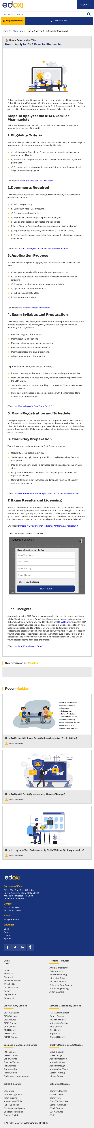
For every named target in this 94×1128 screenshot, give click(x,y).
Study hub (8, 977)
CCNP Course (56, 1108)
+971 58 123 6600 (12, 910)
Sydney (7, 938)
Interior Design (56, 1076)
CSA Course (10, 1026)
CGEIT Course (11, 1037)
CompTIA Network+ (58, 1105)
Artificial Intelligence (59, 968)
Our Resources (11, 987)
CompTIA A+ (55, 1098)
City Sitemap (10, 994)
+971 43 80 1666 (12, 908)
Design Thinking (57, 1072)
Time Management (13, 1094)
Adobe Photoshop (58, 1059)
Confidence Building (13, 1112)
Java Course (55, 1026)
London (7, 935)
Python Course (56, 1016)
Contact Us (9, 998)
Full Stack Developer (59, 1012)
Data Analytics (56, 971)
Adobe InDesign (57, 1065)
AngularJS (54, 1033)
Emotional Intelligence (14, 1108)
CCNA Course (56, 1112)
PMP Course (10, 1052)
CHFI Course (10, 1033)
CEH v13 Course (11, 1012)
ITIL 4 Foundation (57, 981)
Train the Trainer (11, 1062)
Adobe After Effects (58, 1069)
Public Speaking (11, 1105)
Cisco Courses (56, 1094)
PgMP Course (10, 1072)
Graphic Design (56, 1052)
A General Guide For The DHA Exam (35, 180)
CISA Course (10, 1019)
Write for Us (9, 984)
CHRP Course (10, 1059)
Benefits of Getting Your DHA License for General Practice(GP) (48, 526)
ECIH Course (10, 1030)
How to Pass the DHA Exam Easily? (35, 406)
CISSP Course (10, 1016)
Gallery (7, 991)
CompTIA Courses (58, 1091)
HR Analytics (10, 1065)
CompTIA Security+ (58, 1101)
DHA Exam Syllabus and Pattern (34, 307)
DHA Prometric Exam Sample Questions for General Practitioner (48, 493)
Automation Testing (58, 1023)
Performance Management (17, 1076)
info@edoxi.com (11, 919)
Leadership (9, 1091)
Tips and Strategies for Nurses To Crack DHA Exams (43, 248)
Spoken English (11, 1115)
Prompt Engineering (59, 988)
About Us (8, 973)
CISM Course (10, 1023)
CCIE (52, 1115)
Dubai (6, 929)
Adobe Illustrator (57, 1062)
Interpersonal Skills (13, 1101)
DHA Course (64, 622)
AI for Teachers (56, 992)
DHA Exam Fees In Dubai (30, 646)
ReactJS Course (57, 1037)
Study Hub (18, 31)
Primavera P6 (10, 1069)
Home (5, 31)
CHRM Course (11, 1055)
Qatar (6, 932)
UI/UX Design (55, 1055)
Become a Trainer (12, 980)
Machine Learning (58, 974)
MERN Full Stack (57, 1019)
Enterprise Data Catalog (60, 985)
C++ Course (55, 1030)
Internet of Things (57, 978)
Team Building (10, 1098)
